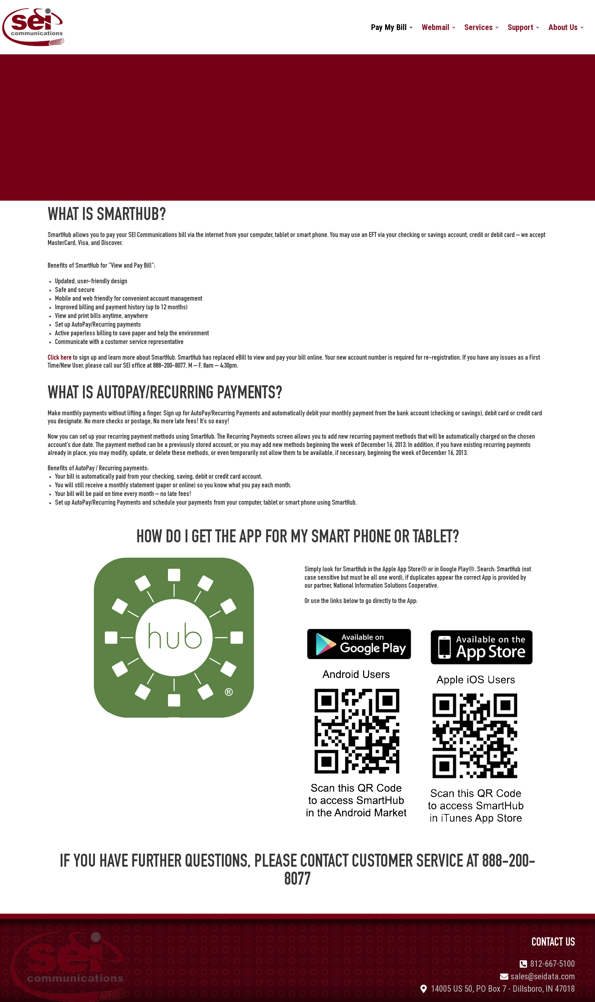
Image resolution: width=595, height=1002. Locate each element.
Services (478, 28)
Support (520, 28)
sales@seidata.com (543, 976)
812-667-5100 (552, 964)
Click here (60, 358)
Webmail (435, 28)
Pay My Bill (389, 28)
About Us (563, 28)
